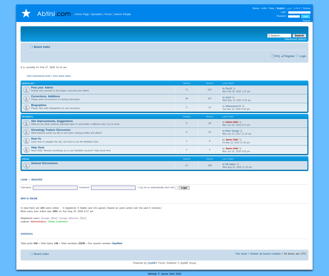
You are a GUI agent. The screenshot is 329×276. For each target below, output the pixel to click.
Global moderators (58, 221)
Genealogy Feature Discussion (50, 129)
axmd (228, 97)
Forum (108, 14)
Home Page (82, 14)
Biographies (38, 105)
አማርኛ (297, 8)
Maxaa (256, 8)
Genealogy (28, 83)
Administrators (38, 221)
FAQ (277, 56)
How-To (36, 138)
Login (302, 56)
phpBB (151, 263)
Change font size (303, 45)
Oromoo (306, 8)
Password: (84, 187)
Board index (42, 46)
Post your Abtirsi (42, 87)
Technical (27, 116)
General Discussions (44, 163)
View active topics (62, 76)
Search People (122, 14)
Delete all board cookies (265, 253)
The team (241, 253)
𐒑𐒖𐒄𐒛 (264, 8)
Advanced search (295, 39)
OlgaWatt (117, 243)
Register (306, 20)
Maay (271, 8)
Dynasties (96, 14)
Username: (26, 187)
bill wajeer (231, 164)
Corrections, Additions (45, 96)
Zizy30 (229, 88)
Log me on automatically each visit (158, 187)
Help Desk (37, 147)
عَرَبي (289, 8)
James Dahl (232, 122)
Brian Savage (232, 131)
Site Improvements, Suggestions (52, 121)
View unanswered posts (38, 76)
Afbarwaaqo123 (233, 106)
